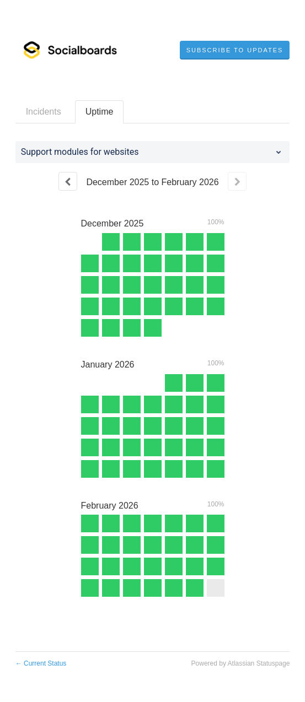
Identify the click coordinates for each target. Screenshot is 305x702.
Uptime (99, 111)
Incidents (43, 111)
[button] (235, 50)
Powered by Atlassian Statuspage (240, 663)
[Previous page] (67, 181)
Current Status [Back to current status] (41, 663)
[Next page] (237, 181)
